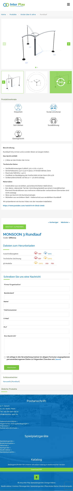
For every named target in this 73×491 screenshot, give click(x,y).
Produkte (13, 14)
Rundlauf (15, 381)
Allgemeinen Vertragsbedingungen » (14, 424)
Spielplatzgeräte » (7, 441)
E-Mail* (6, 318)
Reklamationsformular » (9, 428)
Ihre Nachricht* (10, 336)
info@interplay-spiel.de (9, 414)
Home (3, 14)
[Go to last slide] (3, 82)
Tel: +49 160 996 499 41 (9, 411)
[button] (12, 82)
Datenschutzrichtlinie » (8, 421)
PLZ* (5, 327)
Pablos (52, 483)
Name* (6, 301)
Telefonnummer (10, 310)
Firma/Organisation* (12, 284)
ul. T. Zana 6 (4, 406)
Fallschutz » (4, 445)
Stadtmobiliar (6, 486)
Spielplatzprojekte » (7, 452)
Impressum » (5, 426)
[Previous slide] (4, 43)
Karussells (7, 381)
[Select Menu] (68, 5)
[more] (58, 359)
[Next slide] (68, 43)
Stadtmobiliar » (6, 450)
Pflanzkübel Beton (52, 486)
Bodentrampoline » (7, 443)
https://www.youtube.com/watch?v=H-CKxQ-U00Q (23, 206)
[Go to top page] (36, 477)
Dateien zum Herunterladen (19, 245)
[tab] (35, 67)
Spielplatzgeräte (37, 486)
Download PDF (36, 469)
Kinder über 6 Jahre (28, 14)
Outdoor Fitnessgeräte (21, 486)
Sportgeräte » (5, 448)
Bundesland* (9, 293)
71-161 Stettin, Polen (7, 409)
